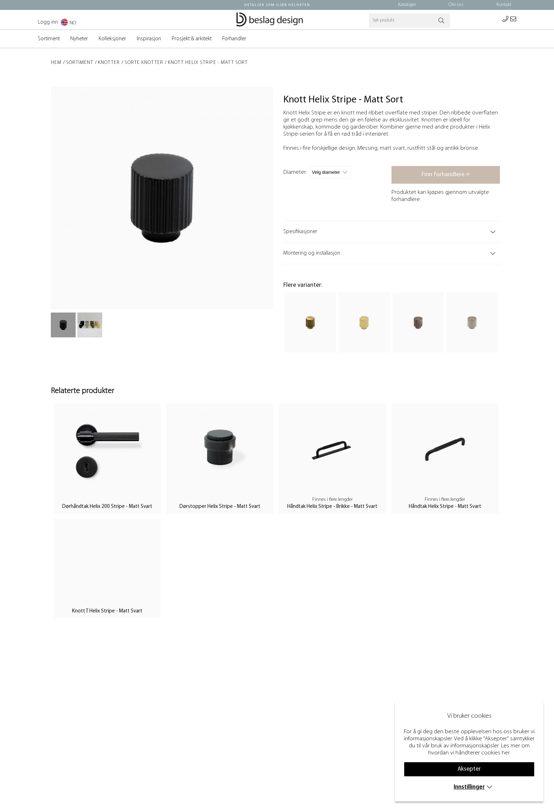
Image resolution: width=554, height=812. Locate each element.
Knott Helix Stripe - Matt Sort (208, 62)
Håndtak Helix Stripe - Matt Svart (445, 506)
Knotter (109, 62)
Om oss (456, 4)
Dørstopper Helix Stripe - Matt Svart (219, 506)
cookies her (495, 753)
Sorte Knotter (144, 62)
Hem (56, 62)
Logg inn (48, 22)
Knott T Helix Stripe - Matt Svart (107, 611)
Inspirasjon (149, 39)
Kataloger (407, 4)
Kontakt (503, 4)
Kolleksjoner (112, 39)
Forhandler (234, 39)
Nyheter (79, 39)
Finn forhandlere (446, 174)
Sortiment (49, 39)
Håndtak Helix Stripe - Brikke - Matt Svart (332, 506)
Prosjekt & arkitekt (192, 39)
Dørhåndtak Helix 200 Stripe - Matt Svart (107, 506)
